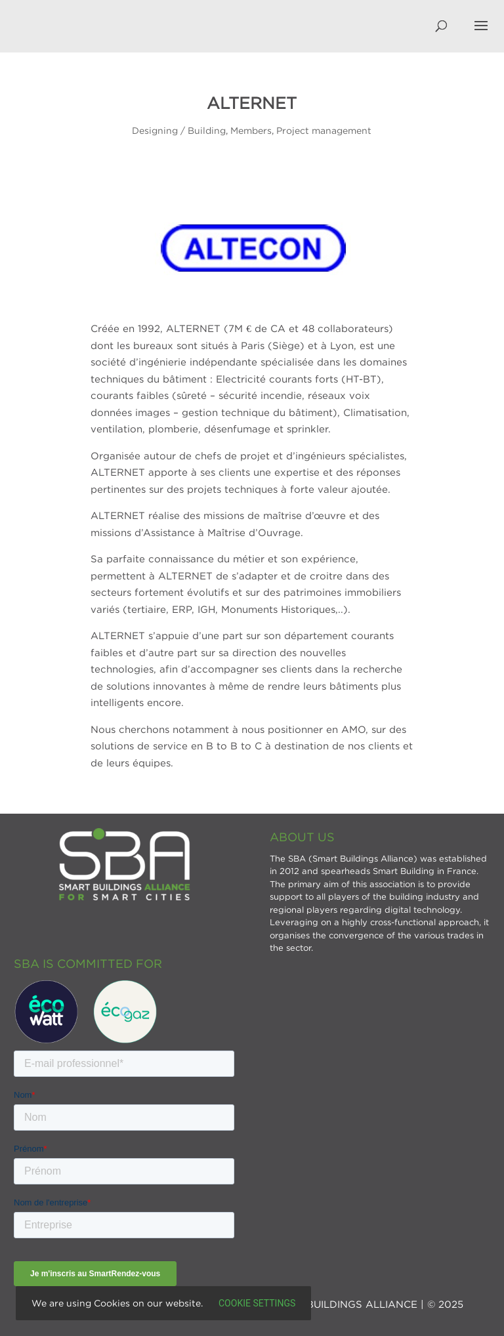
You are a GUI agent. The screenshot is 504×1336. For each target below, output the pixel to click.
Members (251, 130)
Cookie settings (257, 1303)
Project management (323, 130)
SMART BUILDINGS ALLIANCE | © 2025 (364, 1304)
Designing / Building (179, 130)
